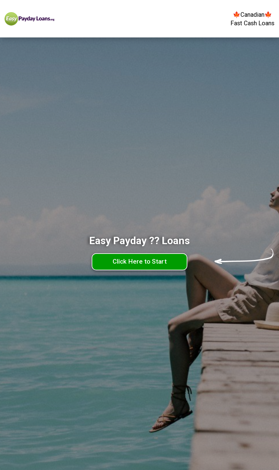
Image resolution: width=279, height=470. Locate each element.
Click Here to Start (140, 261)
